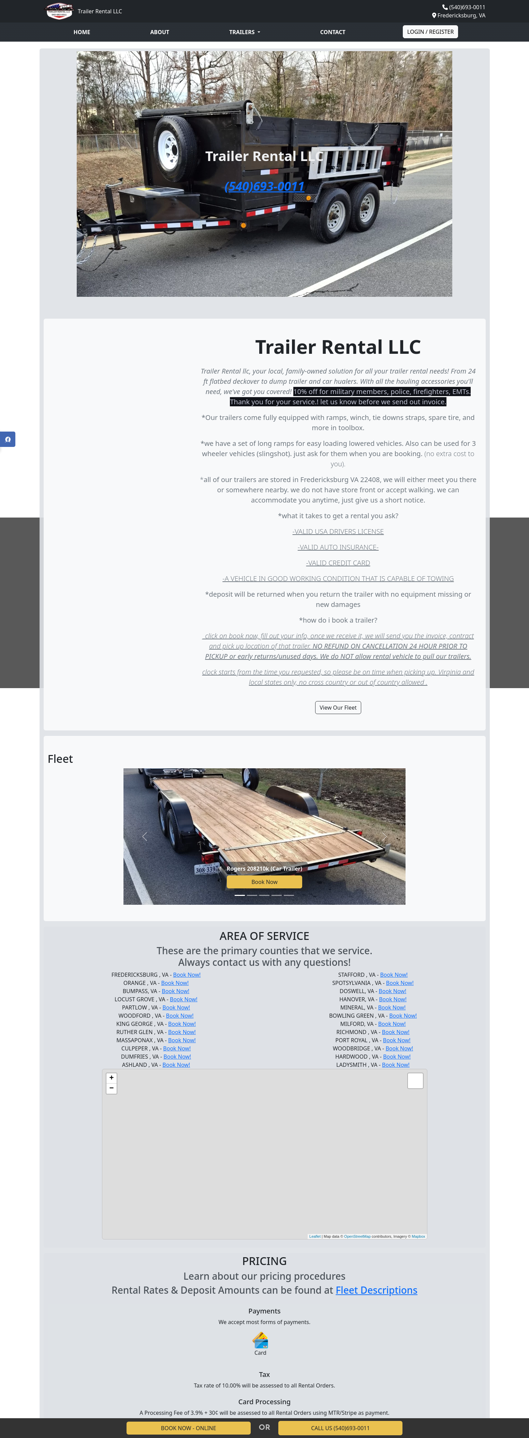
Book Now (264, 882)
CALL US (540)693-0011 (340, 1428)
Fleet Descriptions (376, 1289)
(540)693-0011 (467, 7)
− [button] (111, 1089)
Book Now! (187, 974)
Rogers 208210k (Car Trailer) (265, 868)
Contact (333, 32)
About (160, 32)
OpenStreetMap (357, 1236)
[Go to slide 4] (276, 895)
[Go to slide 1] (240, 895)
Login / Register (430, 31)
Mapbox (418, 1236)
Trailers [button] (242, 32)
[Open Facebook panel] (7, 439)
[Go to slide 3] (264, 895)
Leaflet (315, 1236)
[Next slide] (384, 836)
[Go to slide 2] (252, 895)
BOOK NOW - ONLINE (188, 1428)
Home (82, 32)
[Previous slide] (144, 836)
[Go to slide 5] (289, 895)
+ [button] (111, 1078)
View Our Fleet (338, 707)
